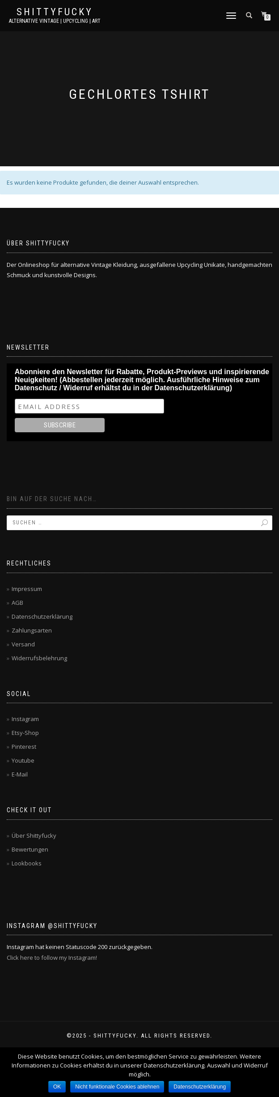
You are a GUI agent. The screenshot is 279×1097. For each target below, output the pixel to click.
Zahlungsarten (32, 630)
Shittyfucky (55, 12)
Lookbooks (27, 863)
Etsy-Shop (25, 733)
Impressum (27, 589)
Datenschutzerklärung (42, 616)
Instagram (25, 719)
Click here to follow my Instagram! (52, 958)
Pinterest (24, 747)
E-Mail (20, 774)
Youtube (23, 760)
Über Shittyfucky (34, 835)
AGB (17, 603)
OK (57, 1087)
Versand (23, 644)
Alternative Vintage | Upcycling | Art (55, 21)
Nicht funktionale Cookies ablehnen (117, 1087)
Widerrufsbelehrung (39, 658)
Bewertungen (30, 849)
